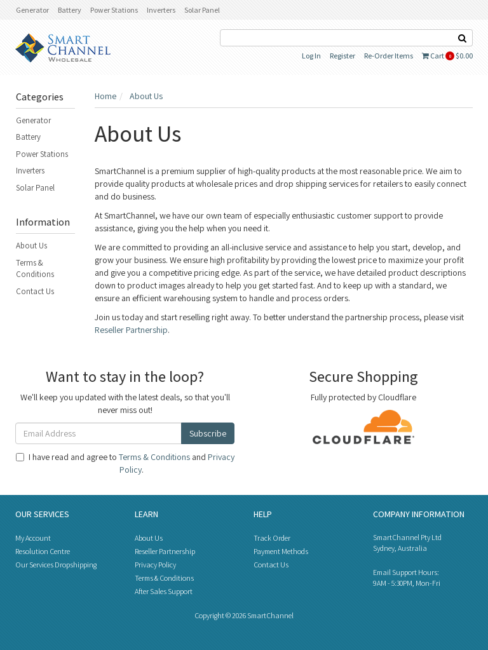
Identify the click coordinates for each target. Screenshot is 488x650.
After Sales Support (164, 591)
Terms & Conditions (35, 268)
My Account (33, 538)
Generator (32, 10)
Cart (447, 55)
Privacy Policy (155, 564)
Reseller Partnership (131, 329)
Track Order (272, 538)
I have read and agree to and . (125, 463)
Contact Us (35, 291)
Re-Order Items (388, 55)
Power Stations (114, 10)
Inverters (161, 10)
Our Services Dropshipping (56, 564)
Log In (311, 55)
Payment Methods (281, 551)
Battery (69, 10)
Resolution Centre (42, 551)
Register (342, 55)
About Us (31, 245)
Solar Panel (202, 10)
